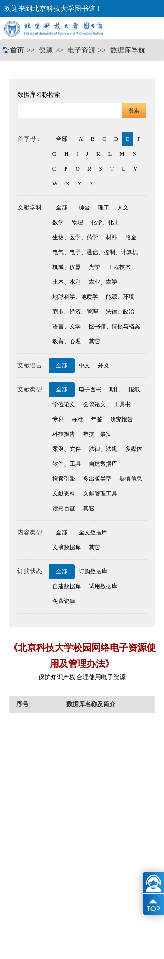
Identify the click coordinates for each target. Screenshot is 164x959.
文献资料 (63, 493)
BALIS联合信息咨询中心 (117, 937)
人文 (123, 207)
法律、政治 (120, 311)
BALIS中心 (67, 937)
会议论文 (94, 404)
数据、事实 (97, 434)
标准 (77, 419)
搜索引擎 (63, 478)
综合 (84, 207)
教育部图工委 (75, 924)
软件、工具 (66, 463)
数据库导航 (127, 50)
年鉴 (96, 419)
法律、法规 (103, 449)
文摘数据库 (66, 547)
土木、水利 (66, 282)
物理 (77, 222)
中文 (84, 365)
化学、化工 (105, 222)
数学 (58, 222)
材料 (111, 237)
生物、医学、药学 (75, 237)
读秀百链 (63, 508)
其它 (94, 341)
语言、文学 (66, 326)
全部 (61, 139)
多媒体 (133, 449)
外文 (103, 365)
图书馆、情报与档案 (114, 326)
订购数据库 (93, 571)
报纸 (134, 389)
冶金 (130, 237)
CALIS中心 (32, 937)
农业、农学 (103, 282)
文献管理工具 (100, 493)
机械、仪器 (66, 267)
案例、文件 (66, 449)
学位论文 (63, 404)
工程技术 (119, 267)
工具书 (122, 404)
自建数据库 (103, 463)
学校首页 (39, 924)
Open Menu (149, 28)
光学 (94, 267)
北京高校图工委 (118, 924)
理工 (103, 207)
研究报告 (121, 419)
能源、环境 (120, 296)
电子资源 (81, 50)
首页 (17, 50)
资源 (46, 50)
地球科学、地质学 (75, 296)
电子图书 (90, 389)
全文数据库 (93, 532)
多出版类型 (97, 478)
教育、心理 (66, 341)
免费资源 (63, 601)
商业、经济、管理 (75, 311)
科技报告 (63, 434)
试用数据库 (103, 586)
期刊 (115, 389)
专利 (58, 419)
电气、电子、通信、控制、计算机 (95, 252)
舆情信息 (130, 478)
